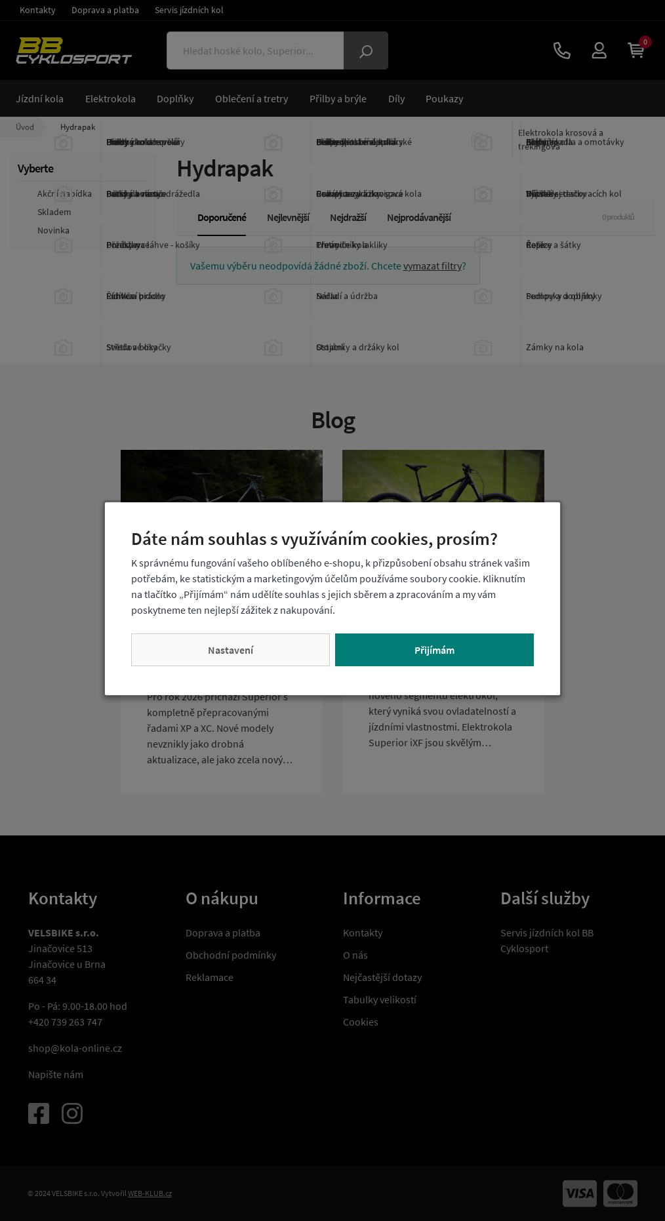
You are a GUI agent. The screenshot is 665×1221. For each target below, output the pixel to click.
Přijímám (434, 649)
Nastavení (230, 649)
